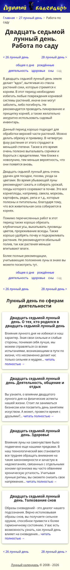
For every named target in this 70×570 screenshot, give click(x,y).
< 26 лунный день (16, 57)
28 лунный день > (54, 57)
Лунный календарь (25, 565)
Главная (9, 18)
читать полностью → (35, 340)
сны (51, 71)
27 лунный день (30, 18)
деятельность (19, 71)
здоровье (38, 71)
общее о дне (25, 65)
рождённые (45, 65)
